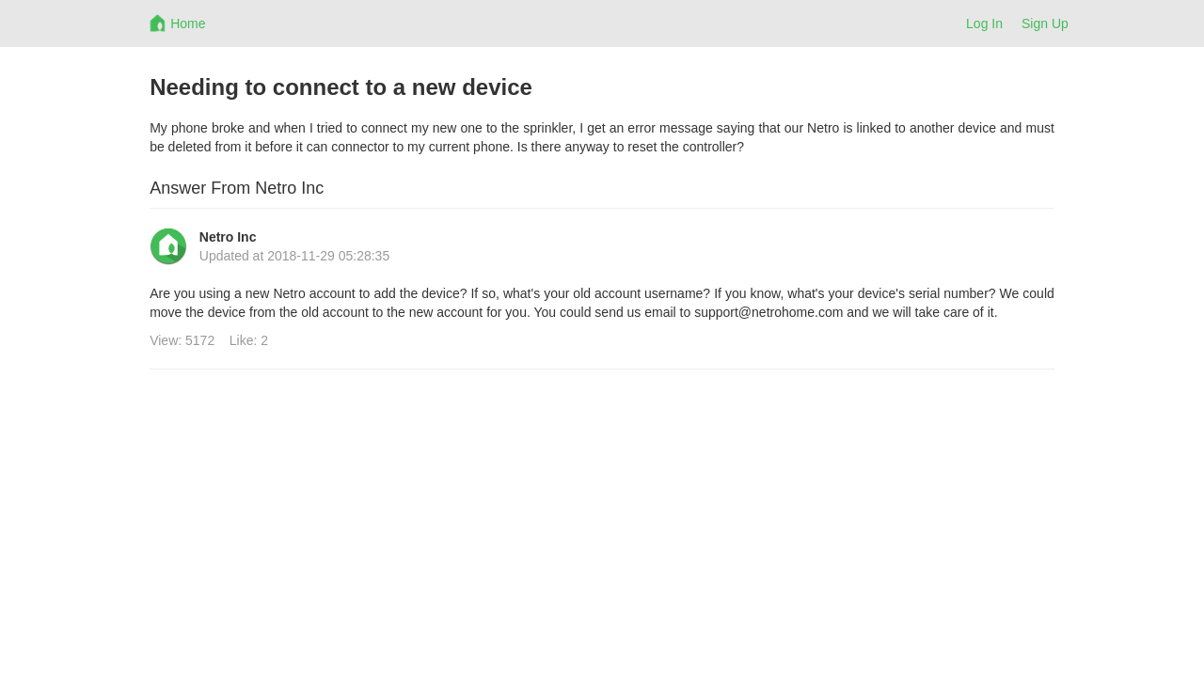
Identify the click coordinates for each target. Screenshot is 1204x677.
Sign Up (1045, 23)
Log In (984, 23)
